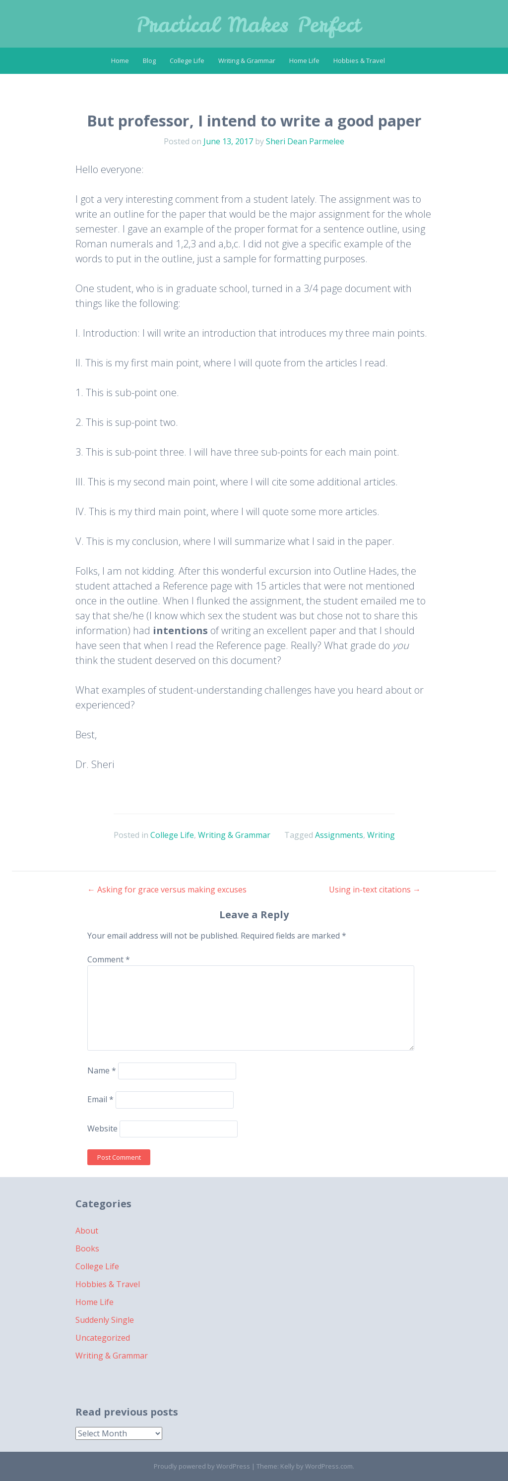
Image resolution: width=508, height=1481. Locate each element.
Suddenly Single (104, 1319)
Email (100, 1099)
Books (87, 1248)
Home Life (304, 60)
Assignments (339, 834)
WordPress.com (329, 1466)
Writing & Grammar (246, 60)
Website (102, 1128)
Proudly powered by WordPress (202, 1466)
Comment (108, 959)
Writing (381, 834)
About (86, 1230)
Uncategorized (102, 1337)
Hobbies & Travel (359, 60)
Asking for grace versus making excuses (167, 889)
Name (101, 1070)
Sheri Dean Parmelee (305, 141)
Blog (149, 60)
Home (120, 60)
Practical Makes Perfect (248, 25)
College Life (187, 60)
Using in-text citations (375, 889)
